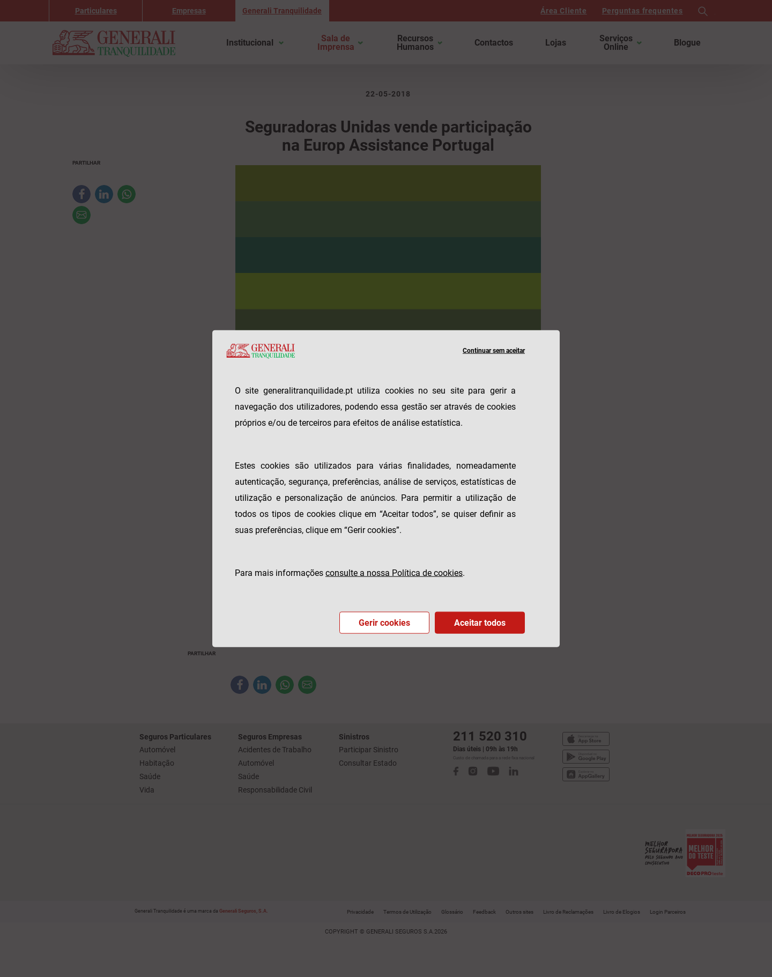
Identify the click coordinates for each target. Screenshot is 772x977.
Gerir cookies (384, 622)
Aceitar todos (480, 622)
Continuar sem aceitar (494, 350)
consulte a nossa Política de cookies (394, 572)
